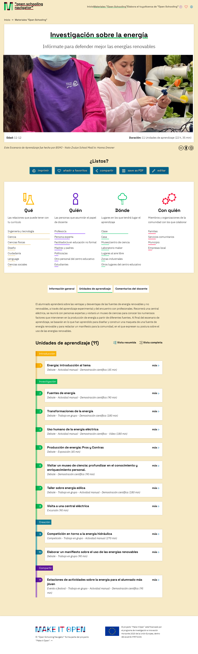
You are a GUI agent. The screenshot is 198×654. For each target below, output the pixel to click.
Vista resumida (124, 342)
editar (159, 170)
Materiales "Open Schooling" (31, 19)
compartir (104, 170)
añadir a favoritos (72, 170)
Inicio (7, 19)
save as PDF (133, 170)
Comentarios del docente (131, 288)
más (155, 365)
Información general (62, 288)
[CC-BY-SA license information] (186, 148)
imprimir (40, 170)
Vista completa (150, 342)
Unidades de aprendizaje (95, 288)
